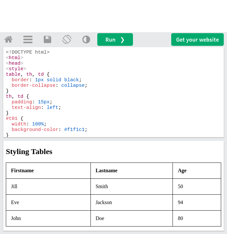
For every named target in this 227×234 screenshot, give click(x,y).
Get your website (197, 39)
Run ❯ (115, 39)
